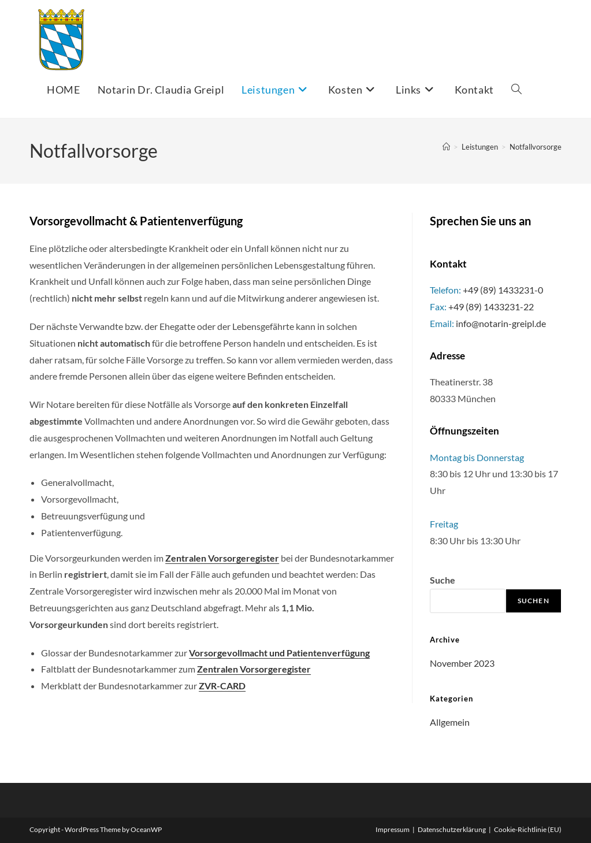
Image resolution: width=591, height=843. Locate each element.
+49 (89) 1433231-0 (503, 289)
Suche (442, 579)
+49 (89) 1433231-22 (491, 306)
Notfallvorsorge (536, 146)
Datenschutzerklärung (452, 829)
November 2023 (462, 663)
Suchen (533, 600)
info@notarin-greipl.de (501, 323)
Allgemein (450, 721)
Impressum (393, 829)
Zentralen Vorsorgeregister (254, 668)
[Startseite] (446, 146)
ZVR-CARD (222, 685)
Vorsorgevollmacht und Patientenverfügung (279, 652)
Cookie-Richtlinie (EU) (528, 829)
